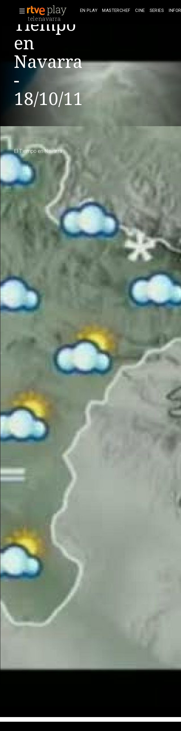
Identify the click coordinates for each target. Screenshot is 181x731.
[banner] (52, 10)
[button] (20, 11)
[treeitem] (88, 11)
